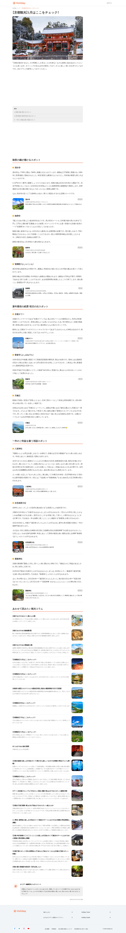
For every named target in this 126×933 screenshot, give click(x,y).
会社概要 (47, 929)
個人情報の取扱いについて (65, 929)
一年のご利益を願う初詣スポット (25, 120)
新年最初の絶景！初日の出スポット (26, 116)
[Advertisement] (47, 88)
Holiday (18, 3)
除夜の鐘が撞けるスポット (23, 112)
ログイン (109, 3)
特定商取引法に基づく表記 (81, 929)
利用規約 (54, 929)
